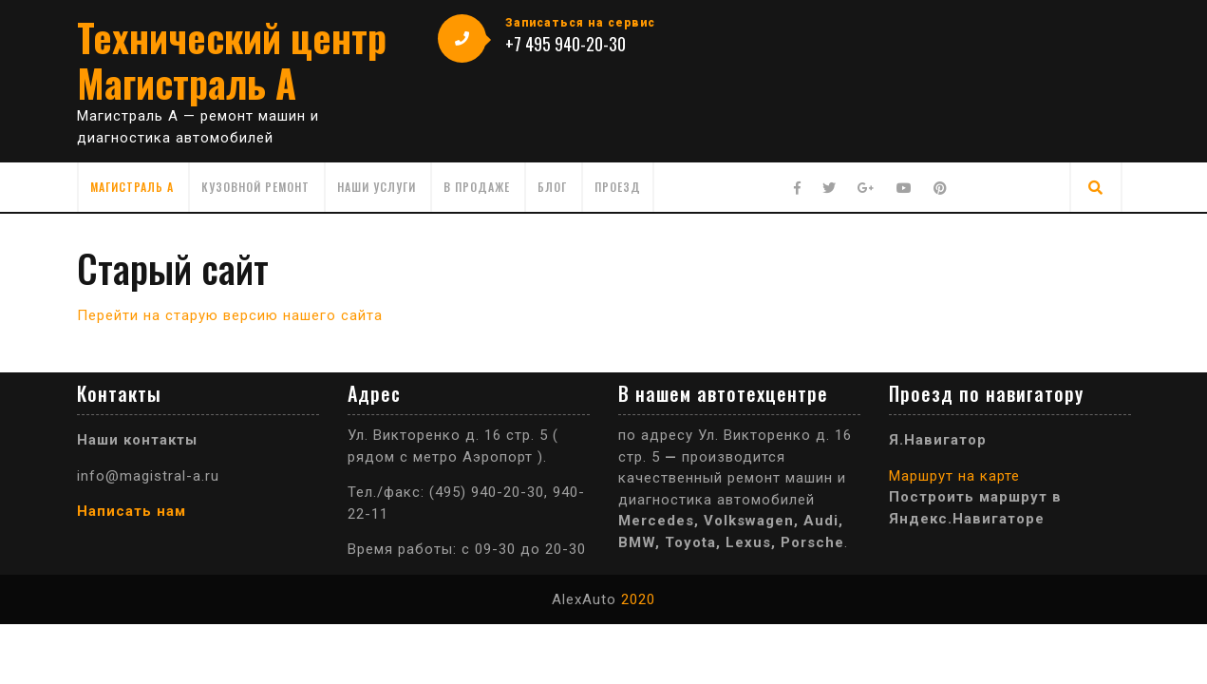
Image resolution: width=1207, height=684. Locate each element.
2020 (638, 599)
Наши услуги (376, 187)
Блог (552, 187)
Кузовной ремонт (255, 187)
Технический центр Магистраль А (232, 60)
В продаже (476, 187)
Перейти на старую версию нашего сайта (230, 315)
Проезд (617, 187)
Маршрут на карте (954, 475)
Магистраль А (132, 187)
